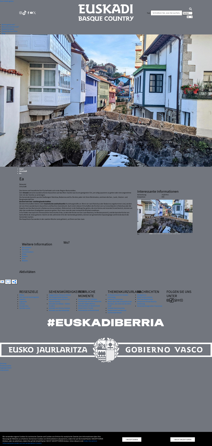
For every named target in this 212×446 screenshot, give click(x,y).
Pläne (24, 254)
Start (21, 169)
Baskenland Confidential (117, 310)
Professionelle (5, 365)
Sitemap (3, 363)
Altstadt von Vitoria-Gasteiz (59, 308)
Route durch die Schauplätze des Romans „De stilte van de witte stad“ (120, 303)
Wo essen (25, 249)
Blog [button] (3, 33)
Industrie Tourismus (115, 299)
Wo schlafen (26, 247)
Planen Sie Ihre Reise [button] (9, 31)
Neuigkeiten (141, 295)
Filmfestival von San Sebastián (89, 301)
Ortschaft (23, 171)
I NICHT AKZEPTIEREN (182, 439)
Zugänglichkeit (5, 368)
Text (148, 13)
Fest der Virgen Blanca (86, 303)
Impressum (4, 370)
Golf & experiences (115, 312)
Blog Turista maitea (144, 297)
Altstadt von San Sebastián (59, 310)
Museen (25, 261)
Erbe (24, 258)
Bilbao (21, 295)
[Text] (166, 13)
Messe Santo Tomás (85, 308)
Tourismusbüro (27, 252)
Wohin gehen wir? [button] (8, 24)
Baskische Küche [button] (8, 29)
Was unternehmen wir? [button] (10, 27)
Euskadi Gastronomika (116, 308)
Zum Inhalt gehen (7, 1)
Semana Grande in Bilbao (87, 299)
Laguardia (23, 301)
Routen (25, 256)
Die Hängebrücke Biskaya (58, 297)
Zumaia (22, 304)
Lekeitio (22, 299)
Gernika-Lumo (24, 308)
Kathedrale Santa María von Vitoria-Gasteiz (59, 300)
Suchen (187, 13)
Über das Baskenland (145, 299)
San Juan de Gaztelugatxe (29, 297)
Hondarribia (23, 306)
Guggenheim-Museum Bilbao (60, 295)
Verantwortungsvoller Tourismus (149, 306)
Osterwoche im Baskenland (88, 310)
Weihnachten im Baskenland (89, 306)
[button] (190, 8)
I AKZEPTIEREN (132, 439)
